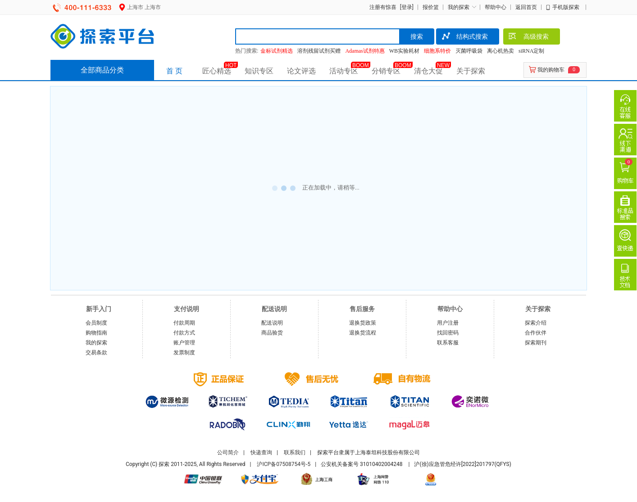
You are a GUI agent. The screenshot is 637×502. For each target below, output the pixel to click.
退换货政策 (362, 323)
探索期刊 (535, 342)
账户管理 (184, 342)
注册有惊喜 (382, 7)
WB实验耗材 (404, 51)
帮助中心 (495, 7)
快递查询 (261, 452)
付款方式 (184, 333)
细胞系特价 (437, 51)
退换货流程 (362, 333)
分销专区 (386, 71)
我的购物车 (550, 70)
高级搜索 (528, 37)
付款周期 (184, 323)
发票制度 (184, 352)
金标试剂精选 (276, 51)
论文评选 (301, 71)
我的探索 (458, 7)
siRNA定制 (531, 51)
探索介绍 (535, 323)
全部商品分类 (102, 70)
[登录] (406, 7)
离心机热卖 (500, 51)
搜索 (416, 36)
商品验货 (272, 333)
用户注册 (448, 323)
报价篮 (431, 7)
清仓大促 (428, 71)
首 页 (174, 71)
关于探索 (470, 71)
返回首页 (526, 7)
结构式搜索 (464, 37)
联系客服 (448, 342)
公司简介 (228, 452)
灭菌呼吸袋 (468, 51)
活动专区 (343, 71)
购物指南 (96, 333)
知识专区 (259, 71)
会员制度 (96, 323)
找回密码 (448, 333)
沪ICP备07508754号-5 (283, 464)
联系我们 (294, 452)
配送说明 (272, 323)
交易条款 (96, 352)
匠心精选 (216, 71)
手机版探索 (565, 7)
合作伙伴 (535, 333)
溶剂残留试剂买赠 (319, 51)
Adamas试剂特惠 (364, 51)
